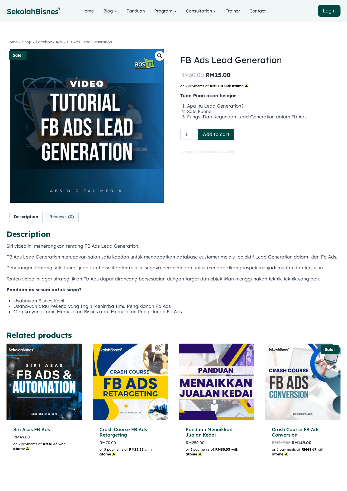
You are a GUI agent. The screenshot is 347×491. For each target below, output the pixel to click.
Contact (257, 11)
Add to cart (216, 134)
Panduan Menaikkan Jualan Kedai (209, 432)
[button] (160, 56)
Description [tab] (26, 216)
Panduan (136, 11)
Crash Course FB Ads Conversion (295, 432)
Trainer (233, 11)
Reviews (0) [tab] (61, 216)
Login (329, 11)
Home (87, 11)
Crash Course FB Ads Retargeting (123, 432)
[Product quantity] (188, 134)
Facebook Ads (211, 152)
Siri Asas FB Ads (31, 429)
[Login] (312, 11)
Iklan (229, 152)
